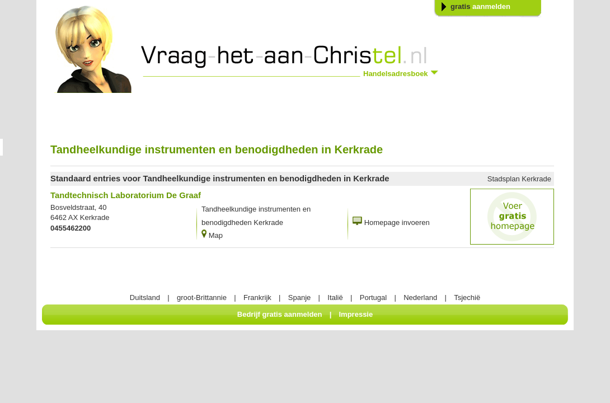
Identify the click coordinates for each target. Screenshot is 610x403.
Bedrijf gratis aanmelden (279, 314)
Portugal (373, 297)
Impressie (356, 314)
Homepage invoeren (397, 222)
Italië (334, 297)
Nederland (420, 297)
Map (216, 235)
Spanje (299, 297)
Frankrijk (257, 297)
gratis (480, 6)
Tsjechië (467, 297)
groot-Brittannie (202, 297)
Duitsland (145, 297)
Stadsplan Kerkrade (519, 179)
